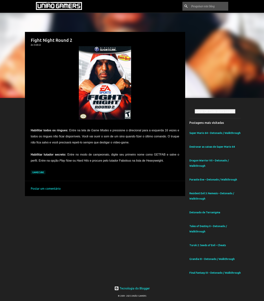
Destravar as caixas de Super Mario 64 (212, 146)
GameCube (38, 172)
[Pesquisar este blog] (209, 6)
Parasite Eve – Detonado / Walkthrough (213, 179)
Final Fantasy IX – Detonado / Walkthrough (215, 272)
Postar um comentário (46, 188)
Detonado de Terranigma (204, 212)
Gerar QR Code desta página (215, 111)
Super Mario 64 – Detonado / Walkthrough (215, 133)
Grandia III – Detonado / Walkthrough (212, 259)
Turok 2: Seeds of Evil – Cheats (207, 245)
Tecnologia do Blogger (132, 288)
